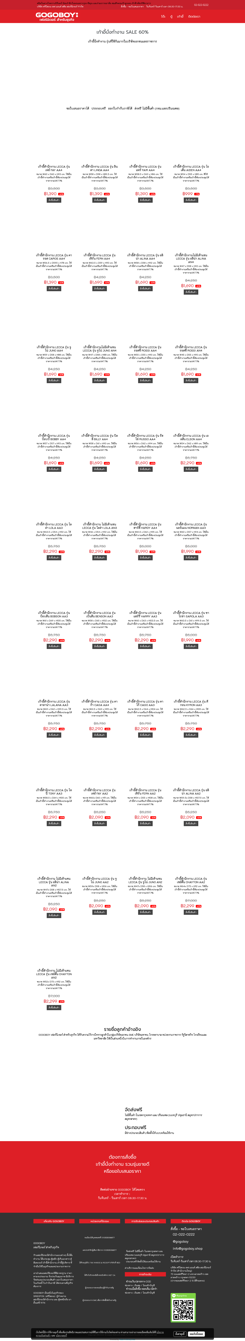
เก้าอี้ (180, 16)
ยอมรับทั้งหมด (196, 1334)
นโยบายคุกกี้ (61, 1335)
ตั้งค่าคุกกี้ (179, 1334)
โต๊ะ (163, 16)
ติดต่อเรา (194, 16)
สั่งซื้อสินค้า (54, 200)
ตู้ (171, 16)
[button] (207, 16)
